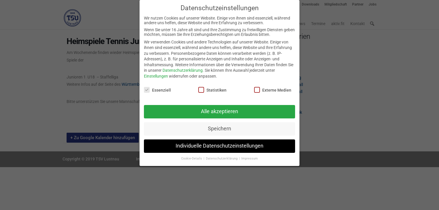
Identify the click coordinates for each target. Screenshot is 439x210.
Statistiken (212, 87)
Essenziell (157, 87)
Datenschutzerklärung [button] (222, 156)
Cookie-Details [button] (192, 156)
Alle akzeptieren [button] (219, 109)
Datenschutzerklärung (183, 68)
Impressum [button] (249, 156)
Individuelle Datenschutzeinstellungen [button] (219, 144)
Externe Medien (272, 87)
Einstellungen (156, 74)
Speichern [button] (219, 127)
